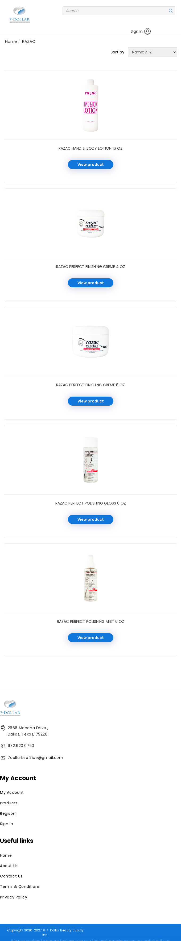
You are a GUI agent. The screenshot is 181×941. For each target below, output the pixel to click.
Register (8, 813)
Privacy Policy (13, 897)
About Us (9, 865)
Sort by (117, 52)
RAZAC (28, 41)
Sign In (141, 31)
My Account (12, 792)
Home (11, 41)
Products (9, 803)
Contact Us (11, 876)
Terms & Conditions (20, 886)
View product (90, 164)
